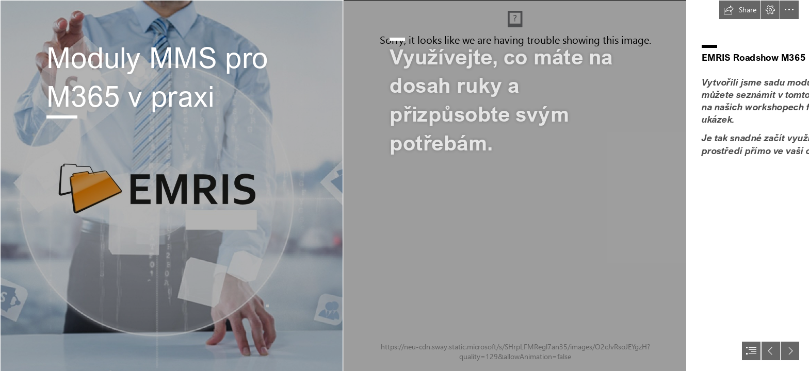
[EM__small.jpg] (171, 185)
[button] (740, 10)
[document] (404, 185)
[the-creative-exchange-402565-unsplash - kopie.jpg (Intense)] (515, 185)
